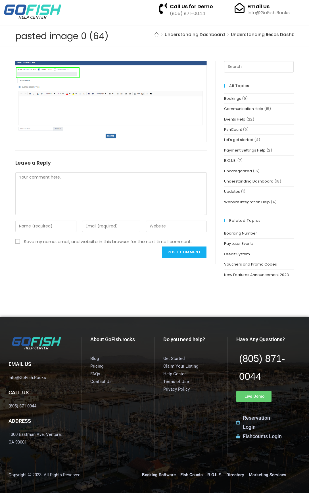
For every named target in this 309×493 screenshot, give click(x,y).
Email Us (258, 6)
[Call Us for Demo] (163, 8)
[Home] (156, 35)
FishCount (233, 129)
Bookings (232, 98)
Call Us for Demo (191, 6)
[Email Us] (240, 8)
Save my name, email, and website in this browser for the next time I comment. (108, 242)
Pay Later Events (239, 243)
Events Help (234, 119)
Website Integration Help (247, 202)
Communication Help (243, 108)
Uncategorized (238, 171)
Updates (232, 191)
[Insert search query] (258, 66)
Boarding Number (240, 233)
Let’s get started (238, 139)
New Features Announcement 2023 (256, 274)
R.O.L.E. (230, 160)
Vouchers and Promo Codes (250, 264)
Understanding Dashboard (248, 181)
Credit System (237, 254)
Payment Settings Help (245, 150)
